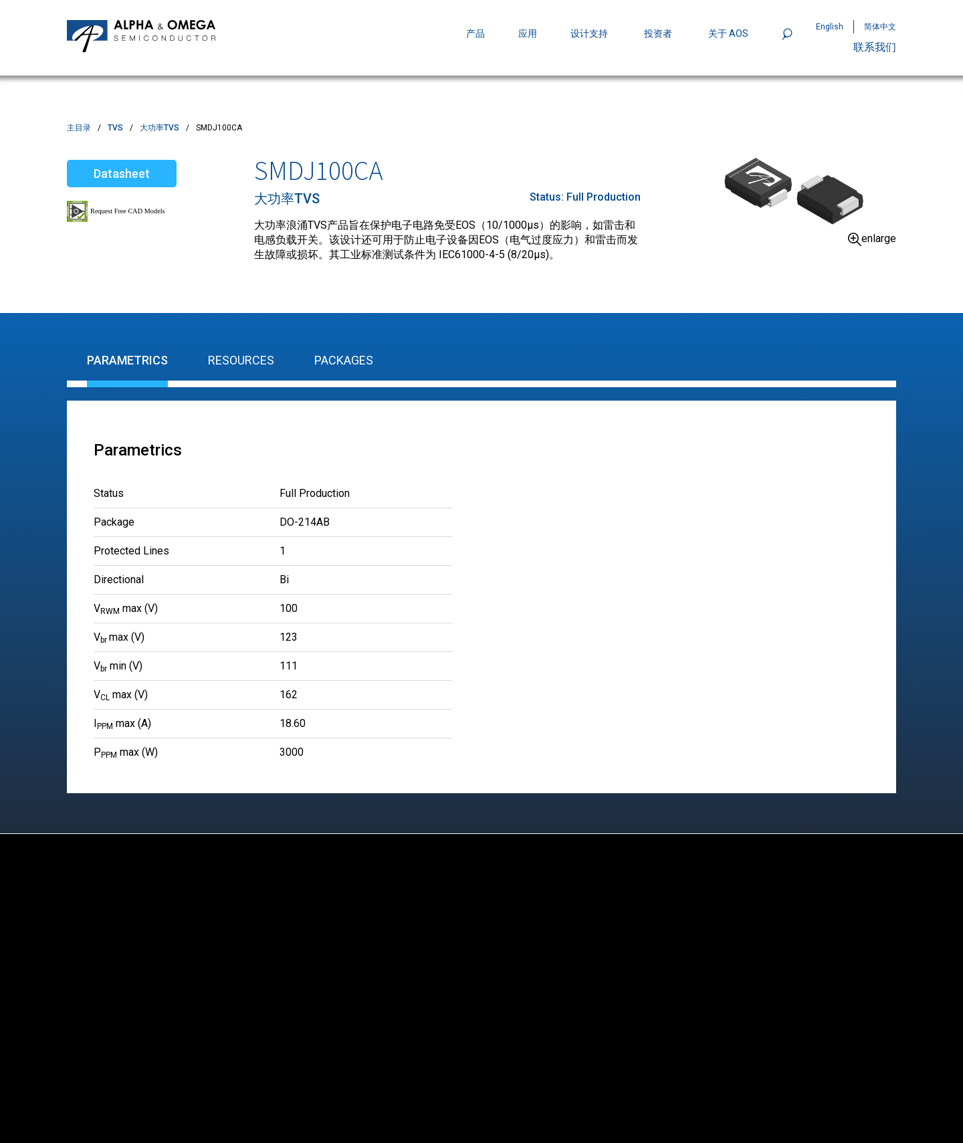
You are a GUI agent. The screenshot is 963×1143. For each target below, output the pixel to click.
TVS (115, 127)
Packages (343, 360)
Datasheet (122, 174)
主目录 (79, 127)
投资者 (658, 33)
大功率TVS (159, 127)
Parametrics (127, 360)
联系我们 (874, 47)
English (829, 26)
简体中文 (880, 26)
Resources (241, 360)
